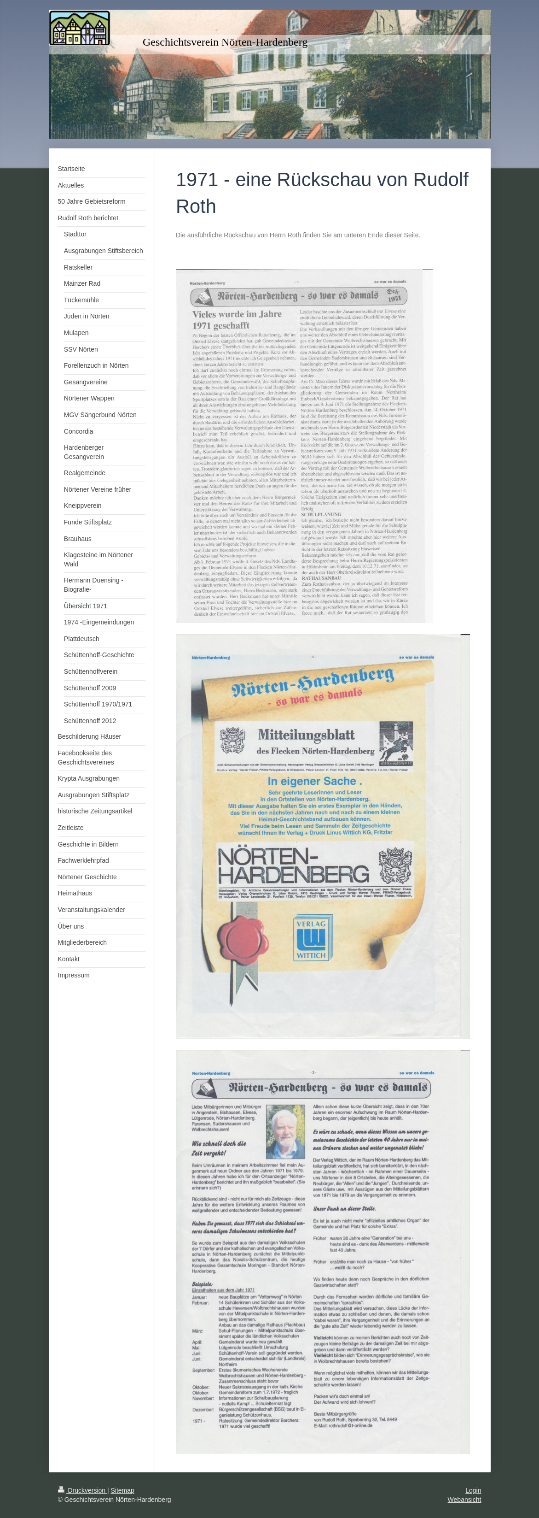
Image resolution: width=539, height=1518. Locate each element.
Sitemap (122, 1490)
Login (473, 1490)
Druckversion (82, 1490)
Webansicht (464, 1499)
